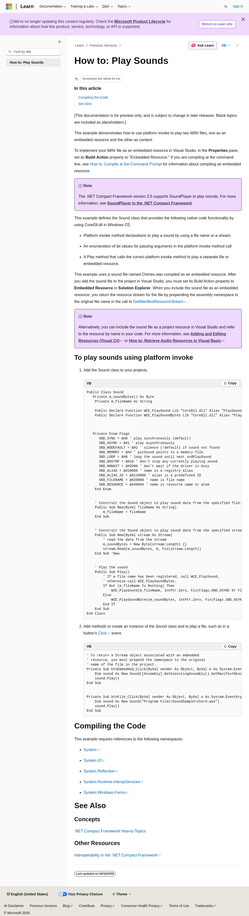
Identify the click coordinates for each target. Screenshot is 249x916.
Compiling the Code (93, 97)
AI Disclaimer (14, 906)
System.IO (93, 760)
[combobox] (33, 52)
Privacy (106, 906)
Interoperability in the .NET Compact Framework (116, 855)
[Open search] (226, 6)
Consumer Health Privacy (140, 906)
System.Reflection (99, 771)
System (90, 750)
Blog (66, 906)
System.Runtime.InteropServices (112, 782)
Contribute (87, 906)
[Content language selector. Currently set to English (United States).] (27, 894)
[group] (163, 503)
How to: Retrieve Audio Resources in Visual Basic (175, 341)
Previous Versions (103, 45)
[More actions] (237, 45)
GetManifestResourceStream (158, 302)
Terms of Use (179, 906)
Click (102, 633)
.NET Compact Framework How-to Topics (110, 831)
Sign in (238, 6)
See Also (85, 104)
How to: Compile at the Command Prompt (126, 164)
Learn (79, 45)
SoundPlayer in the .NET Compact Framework (149, 203)
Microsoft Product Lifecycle (139, 21)
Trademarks (204, 906)
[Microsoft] (9, 6)
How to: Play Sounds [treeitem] (27, 62)
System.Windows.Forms (104, 792)
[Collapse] (59, 41)
